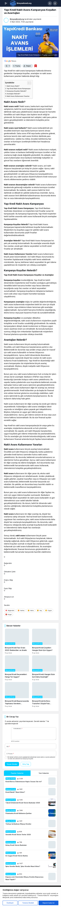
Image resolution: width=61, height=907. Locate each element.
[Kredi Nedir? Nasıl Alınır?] (30, 791)
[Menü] (6, 3)
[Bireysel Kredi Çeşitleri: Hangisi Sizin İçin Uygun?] (44, 641)
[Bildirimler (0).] (55, 3)
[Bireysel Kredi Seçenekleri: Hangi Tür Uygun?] (17, 667)
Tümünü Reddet (28, 903)
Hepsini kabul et (48, 903)
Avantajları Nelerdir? (13, 94)
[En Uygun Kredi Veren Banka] (30, 855)
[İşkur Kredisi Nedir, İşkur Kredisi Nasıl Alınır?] (30, 866)
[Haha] (30, 610)
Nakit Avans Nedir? (13, 86)
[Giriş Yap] (50, 3)
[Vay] (39, 610)
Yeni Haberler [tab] (44, 773)
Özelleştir (10, 903)
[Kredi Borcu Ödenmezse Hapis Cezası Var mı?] (30, 781)
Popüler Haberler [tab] (17, 773)
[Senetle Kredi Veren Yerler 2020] (30, 834)
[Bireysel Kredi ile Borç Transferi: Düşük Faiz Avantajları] (44, 694)
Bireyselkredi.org (17, 19)
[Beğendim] (10, 610)
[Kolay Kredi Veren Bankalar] (30, 844)
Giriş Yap (25, 764)
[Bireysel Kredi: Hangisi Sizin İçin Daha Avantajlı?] (44, 667)
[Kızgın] (8, 614)
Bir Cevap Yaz (12, 717)
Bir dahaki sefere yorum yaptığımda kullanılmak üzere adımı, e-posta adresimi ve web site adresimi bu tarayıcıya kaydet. (31, 757)
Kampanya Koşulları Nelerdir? (16, 91)
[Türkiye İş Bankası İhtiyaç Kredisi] (30, 823)
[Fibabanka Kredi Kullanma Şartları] (30, 813)
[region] (30, 897)
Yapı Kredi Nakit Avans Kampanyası (19, 89)
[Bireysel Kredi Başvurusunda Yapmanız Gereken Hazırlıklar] (17, 694)
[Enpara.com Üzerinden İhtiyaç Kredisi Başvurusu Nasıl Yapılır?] (30, 876)
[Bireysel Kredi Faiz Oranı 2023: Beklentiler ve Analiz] (17, 641)
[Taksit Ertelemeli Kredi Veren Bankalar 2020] (30, 802)
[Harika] (21, 610)
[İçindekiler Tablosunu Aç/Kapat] (28, 83)
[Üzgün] (48, 610)
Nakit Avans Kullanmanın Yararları (18, 96)
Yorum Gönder (12, 764)
